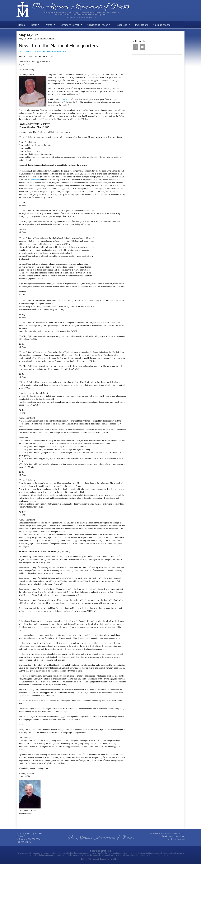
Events (50, 24)
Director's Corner (71, 24)
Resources (123, 24)
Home (21, 24)
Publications (141, 24)
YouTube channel (162, 24)
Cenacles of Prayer (99, 24)
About (35, 24)
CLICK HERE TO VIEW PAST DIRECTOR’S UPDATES (43, 51)
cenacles (67, 99)
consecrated (36, 180)
